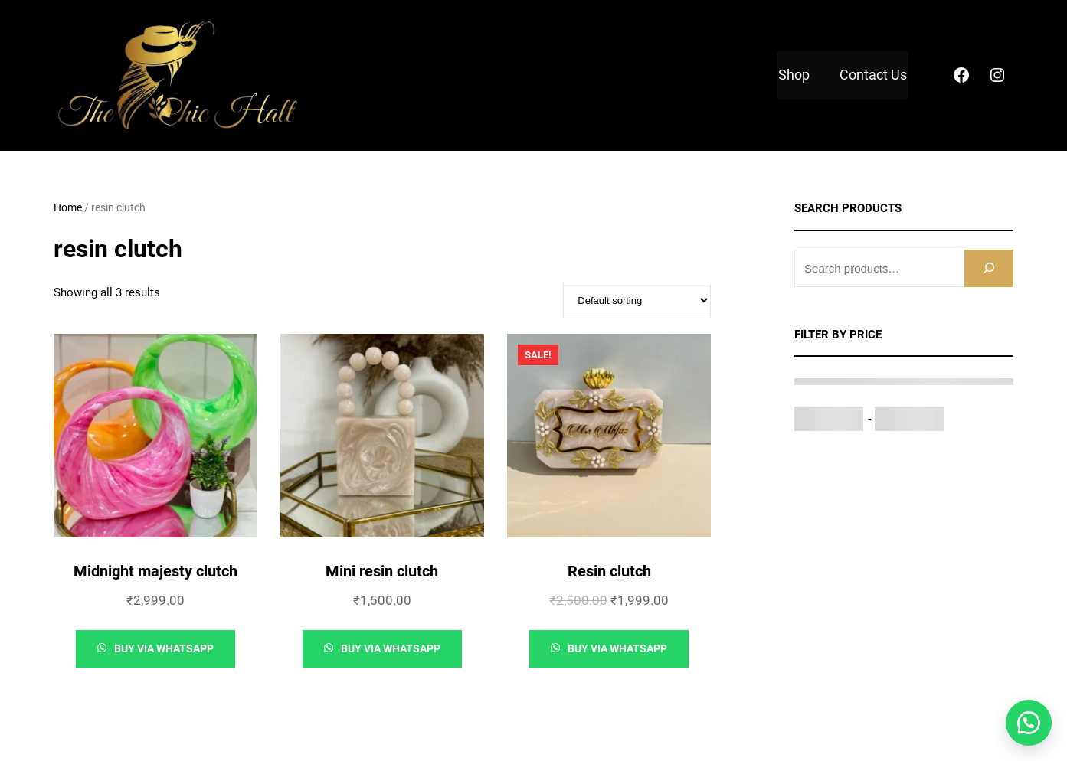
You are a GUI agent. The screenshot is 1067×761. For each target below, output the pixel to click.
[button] (1029, 723)
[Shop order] (637, 300)
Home (68, 207)
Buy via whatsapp (163, 648)
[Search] (988, 268)
